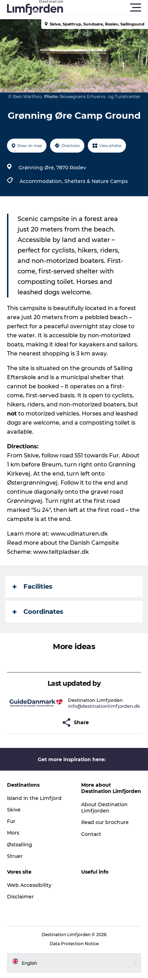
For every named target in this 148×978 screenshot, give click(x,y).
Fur (11, 821)
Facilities (32, 586)
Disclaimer (20, 897)
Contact (91, 834)
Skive (14, 810)
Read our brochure (105, 822)
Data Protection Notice (74, 943)
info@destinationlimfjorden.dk (104, 706)
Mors (13, 833)
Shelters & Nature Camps (96, 181)
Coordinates (38, 612)
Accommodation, (42, 181)
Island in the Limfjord (34, 798)
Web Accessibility (29, 885)
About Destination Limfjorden (104, 807)
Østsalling (19, 844)
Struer (15, 856)
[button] (105, 7)
